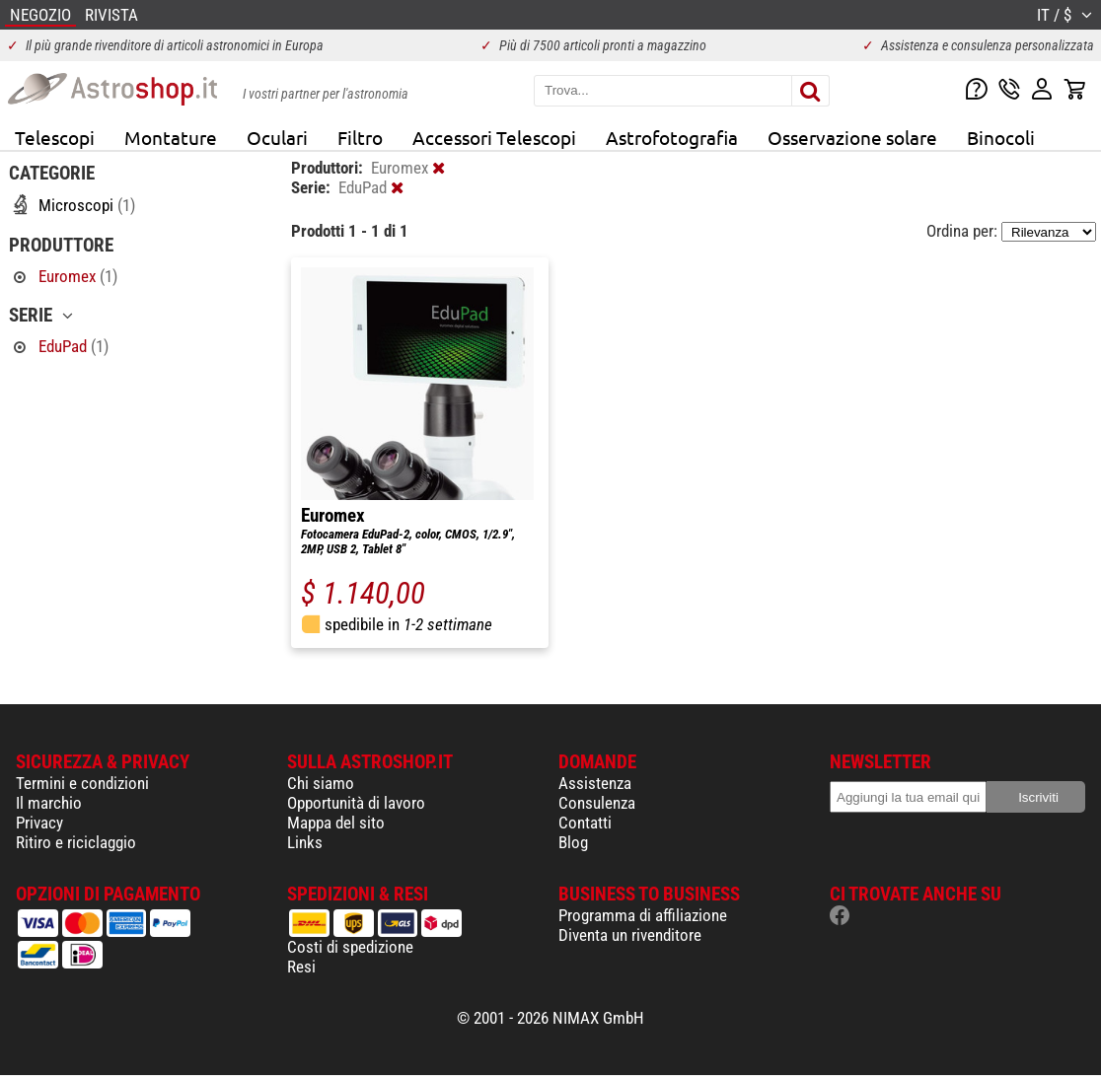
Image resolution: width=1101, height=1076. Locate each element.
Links (305, 842)
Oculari (277, 137)
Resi (301, 966)
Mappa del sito (336, 822)
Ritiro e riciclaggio (76, 842)
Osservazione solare (852, 137)
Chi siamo (320, 783)
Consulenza (596, 803)
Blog (573, 842)
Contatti (585, 822)
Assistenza (594, 783)
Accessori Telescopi (494, 137)
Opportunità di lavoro (356, 803)
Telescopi (55, 137)
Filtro (360, 137)
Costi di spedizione (350, 947)
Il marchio (49, 803)
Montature (170, 137)
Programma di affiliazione (642, 915)
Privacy (39, 822)
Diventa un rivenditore (629, 935)
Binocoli (1001, 137)
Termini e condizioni (82, 783)
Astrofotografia (672, 137)
